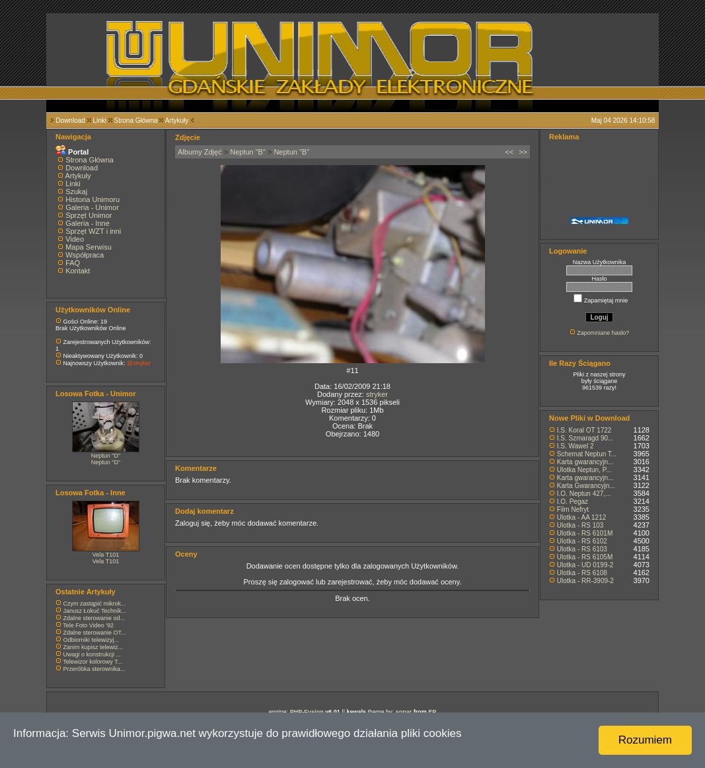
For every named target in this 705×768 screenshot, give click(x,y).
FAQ (72, 263)
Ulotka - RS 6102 (582, 541)
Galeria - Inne (87, 223)
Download (70, 120)
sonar (404, 712)
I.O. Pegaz (572, 501)
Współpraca (84, 255)
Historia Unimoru (92, 199)
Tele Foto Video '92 (88, 625)
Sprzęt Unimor (88, 215)
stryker (377, 394)
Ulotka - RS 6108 (582, 572)
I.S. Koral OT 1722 (584, 430)
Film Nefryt (573, 509)
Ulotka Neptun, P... (584, 469)
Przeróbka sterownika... (94, 669)
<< (509, 152)
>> (523, 152)
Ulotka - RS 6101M (584, 533)
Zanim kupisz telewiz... (93, 647)
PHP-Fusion (307, 712)
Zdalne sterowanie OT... (94, 632)
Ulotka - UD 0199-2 (585, 565)
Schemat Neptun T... (586, 454)
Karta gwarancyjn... (585, 462)
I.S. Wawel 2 (575, 446)
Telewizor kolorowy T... (92, 661)
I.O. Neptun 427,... (584, 493)
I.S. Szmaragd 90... (585, 438)
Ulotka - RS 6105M (584, 557)
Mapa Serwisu (88, 247)
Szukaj (76, 191)
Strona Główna (136, 120)
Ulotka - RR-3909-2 (585, 580)
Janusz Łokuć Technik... (94, 611)
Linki (99, 120)
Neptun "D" (105, 455)
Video (74, 239)
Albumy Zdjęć (200, 152)
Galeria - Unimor (92, 207)
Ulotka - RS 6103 (582, 549)
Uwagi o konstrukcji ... (92, 654)
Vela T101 (106, 554)
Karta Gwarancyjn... (586, 485)
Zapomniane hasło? (603, 333)
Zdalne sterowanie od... (94, 618)
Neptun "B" (248, 152)
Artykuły (177, 120)
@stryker (139, 363)
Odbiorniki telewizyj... (91, 640)
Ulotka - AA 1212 (582, 517)
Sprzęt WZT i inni (93, 231)
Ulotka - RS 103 (580, 525)
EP (432, 712)
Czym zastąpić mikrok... (94, 603)
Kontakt (77, 271)
